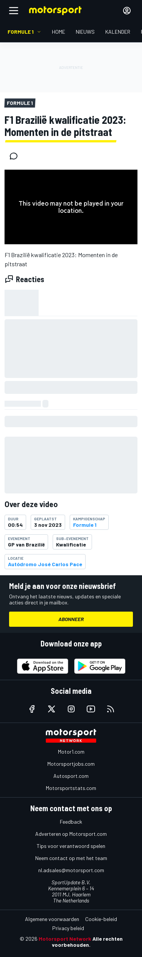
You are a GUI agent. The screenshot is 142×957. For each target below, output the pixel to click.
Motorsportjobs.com (71, 763)
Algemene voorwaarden (52, 919)
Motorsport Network (65, 938)
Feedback (71, 821)
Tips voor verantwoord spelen (71, 846)
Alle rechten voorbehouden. (87, 941)
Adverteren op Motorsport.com (71, 834)
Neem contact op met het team (71, 858)
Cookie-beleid (101, 919)
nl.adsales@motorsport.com (71, 870)
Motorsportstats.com (71, 788)
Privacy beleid (68, 928)
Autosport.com (71, 776)
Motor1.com (71, 751)
